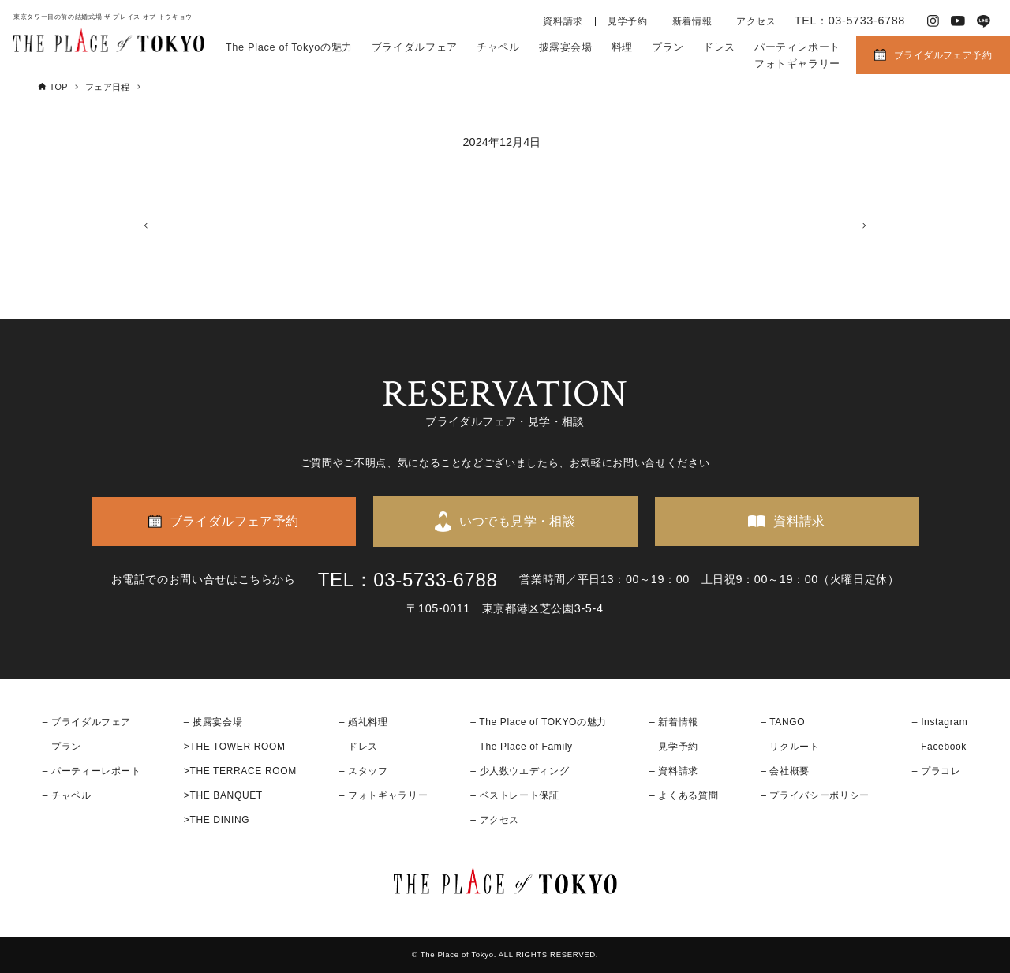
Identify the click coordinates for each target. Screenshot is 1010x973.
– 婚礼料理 (363, 722)
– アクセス (494, 820)
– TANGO (783, 722)
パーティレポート (797, 47)
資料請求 (563, 21)
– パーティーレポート (92, 771)
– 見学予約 (673, 746)
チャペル (498, 47)
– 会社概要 (785, 771)
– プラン (62, 746)
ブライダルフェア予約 (943, 55)
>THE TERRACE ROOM (240, 771)
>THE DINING (216, 820)
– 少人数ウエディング (519, 771)
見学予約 (628, 21)
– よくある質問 (683, 795)
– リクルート (790, 746)
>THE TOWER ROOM (235, 746)
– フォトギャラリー (383, 795)
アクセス (756, 21)
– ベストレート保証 (514, 795)
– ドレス (358, 746)
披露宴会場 (566, 47)
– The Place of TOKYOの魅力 (538, 722)
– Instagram (939, 722)
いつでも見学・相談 (517, 521)
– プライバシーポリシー (815, 795)
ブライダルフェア (415, 47)
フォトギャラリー (797, 63)
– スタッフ (363, 771)
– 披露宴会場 (213, 722)
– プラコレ (936, 771)
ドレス (719, 47)
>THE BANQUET (223, 795)
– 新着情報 (673, 722)
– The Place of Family (521, 746)
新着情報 (692, 21)
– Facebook (939, 746)
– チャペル (67, 795)
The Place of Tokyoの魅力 (289, 47)
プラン (668, 47)
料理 (622, 47)
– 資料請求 (673, 771)
